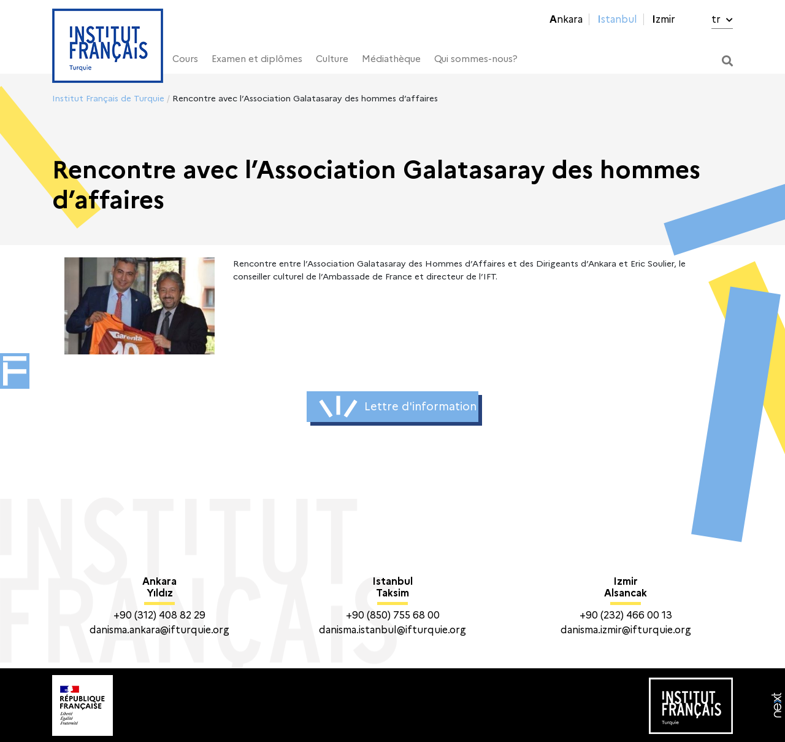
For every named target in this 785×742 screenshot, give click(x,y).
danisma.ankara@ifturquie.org (159, 630)
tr (722, 19)
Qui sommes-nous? (476, 58)
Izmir (663, 19)
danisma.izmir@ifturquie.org (626, 630)
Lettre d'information (398, 407)
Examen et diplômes (257, 58)
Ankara (566, 19)
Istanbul (617, 19)
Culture (332, 58)
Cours (185, 58)
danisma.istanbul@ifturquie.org (392, 630)
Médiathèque (391, 58)
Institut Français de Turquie (108, 98)
